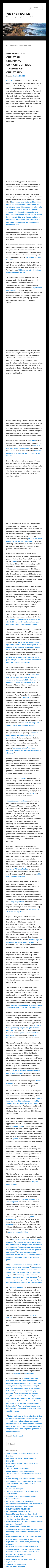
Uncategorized (18, 1436)
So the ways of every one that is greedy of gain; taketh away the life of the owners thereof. (24, 1279)
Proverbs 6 (10, 81)
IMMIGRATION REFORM (15, 1557)
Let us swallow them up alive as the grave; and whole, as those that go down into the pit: (23, 1249)
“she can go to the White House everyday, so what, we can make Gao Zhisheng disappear (23, 750)
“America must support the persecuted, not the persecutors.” (22, 735)
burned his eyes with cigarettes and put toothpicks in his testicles (24, 453)
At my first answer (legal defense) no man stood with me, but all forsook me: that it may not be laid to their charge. (23, 622)
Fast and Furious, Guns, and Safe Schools (22, 1514)
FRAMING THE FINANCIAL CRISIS (19, 1511)
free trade (16, 1373)
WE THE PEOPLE (18, 13)
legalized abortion (16, 1287)
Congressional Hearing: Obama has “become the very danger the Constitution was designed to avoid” (24, 1531)
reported (9, 1224)
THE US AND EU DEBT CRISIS (17, 1469)
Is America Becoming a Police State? (20, 1506)
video (15, 561)
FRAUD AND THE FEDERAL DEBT (18, 1526)
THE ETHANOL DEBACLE (15, 1567)
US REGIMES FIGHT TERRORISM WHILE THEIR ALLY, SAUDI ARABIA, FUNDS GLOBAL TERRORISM (23, 1483)
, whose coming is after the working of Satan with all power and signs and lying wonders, (23, 1390)
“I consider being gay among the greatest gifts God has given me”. (23, 1027)
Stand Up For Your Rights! (16, 1564)
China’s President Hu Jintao (16, 801)
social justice (29, 1373)
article (32, 793)
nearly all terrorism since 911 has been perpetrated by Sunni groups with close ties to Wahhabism (24, 1100)
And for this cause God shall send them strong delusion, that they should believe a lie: (23, 1403)
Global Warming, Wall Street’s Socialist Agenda (23, 1479)
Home (9, 38)
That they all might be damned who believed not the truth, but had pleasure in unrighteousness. (23, 1408)
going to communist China (18, 1232)
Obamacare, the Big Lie (15, 1489)
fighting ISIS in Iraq (16, 1126)
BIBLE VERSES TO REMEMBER (18, 1509)
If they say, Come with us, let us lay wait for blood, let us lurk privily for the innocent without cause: (24, 1244)
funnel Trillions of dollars (19, 869)
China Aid (25, 697)
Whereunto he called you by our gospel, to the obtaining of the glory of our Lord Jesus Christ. (24, 1428)
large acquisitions (17, 902)
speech (15, 1139)
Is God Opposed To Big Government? (20, 1471)
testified (33, 441)
